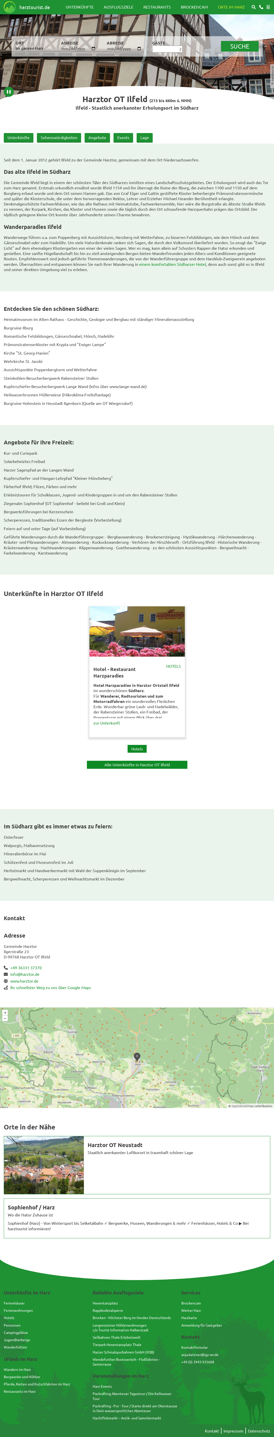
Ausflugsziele (118, 6)
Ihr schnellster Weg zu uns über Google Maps (50, 987)
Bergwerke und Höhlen (22, 1376)
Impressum (233, 1430)
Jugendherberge (17, 1339)
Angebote (97, 137)
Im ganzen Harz (29, 48)
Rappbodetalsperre (108, 1310)
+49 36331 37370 (26, 967)
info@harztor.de (24, 974)
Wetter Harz (191, 1310)
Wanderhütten (15, 1347)
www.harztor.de (24, 980)
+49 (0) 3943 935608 (197, 1362)
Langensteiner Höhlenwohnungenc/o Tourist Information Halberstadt (121, 1327)
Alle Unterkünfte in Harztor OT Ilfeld (137, 764)
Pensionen (12, 1325)
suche (239, 46)
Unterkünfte (80, 6)
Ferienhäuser (14, 1303)
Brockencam (194, 6)
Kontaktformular (194, 1347)
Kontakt (212, 1430)
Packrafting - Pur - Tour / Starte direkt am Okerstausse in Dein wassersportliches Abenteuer (135, 1408)
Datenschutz (259, 1430)
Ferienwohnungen (18, 1310)
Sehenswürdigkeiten (59, 137)
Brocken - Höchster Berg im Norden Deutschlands (132, 1317)
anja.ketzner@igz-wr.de (199, 1354)
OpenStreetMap (243, 1106)
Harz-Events (102, 1386)
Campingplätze (16, 1332)
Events (123, 137)
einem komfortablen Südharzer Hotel (172, 264)
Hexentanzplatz (105, 1303)
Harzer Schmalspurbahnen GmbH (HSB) (123, 1352)
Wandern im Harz (17, 1369)
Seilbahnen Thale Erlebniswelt (117, 1337)
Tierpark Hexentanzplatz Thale (117, 1344)
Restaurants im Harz (20, 1391)
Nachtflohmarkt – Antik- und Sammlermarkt (127, 1418)
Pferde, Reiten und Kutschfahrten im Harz (37, 1384)
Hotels (173, 665)
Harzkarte (189, 1317)
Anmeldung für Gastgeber (201, 1325)
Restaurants (157, 6)
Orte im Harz (231, 6)
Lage (144, 137)
